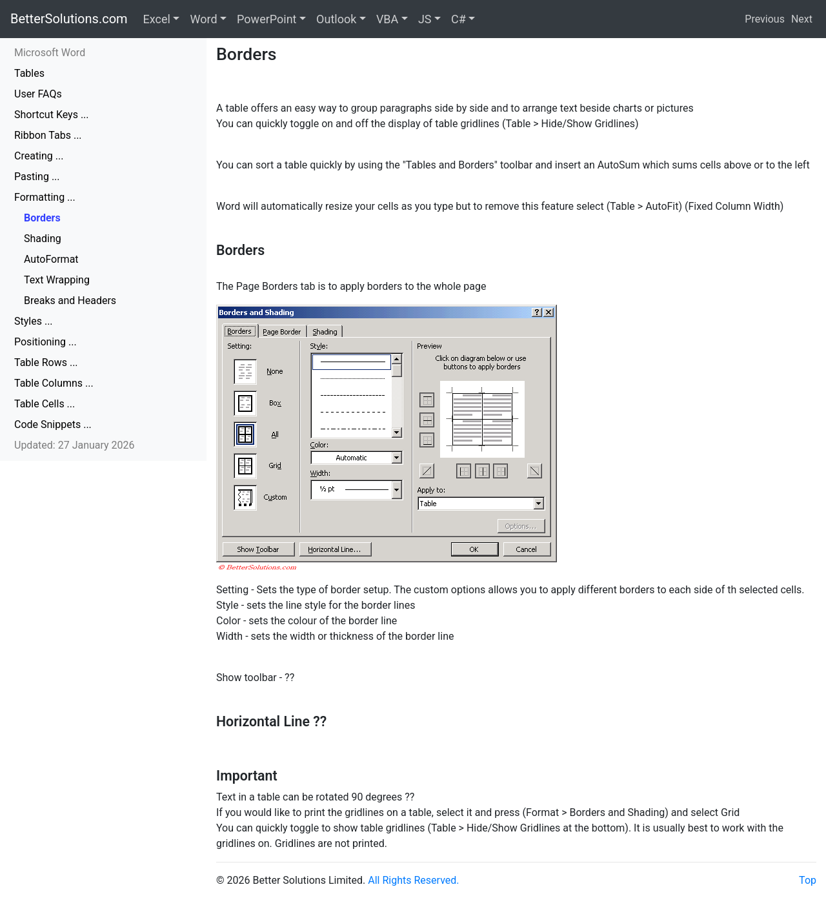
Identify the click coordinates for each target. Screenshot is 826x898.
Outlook (336, 19)
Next (801, 19)
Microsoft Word (49, 52)
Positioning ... (45, 342)
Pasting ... (37, 176)
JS (425, 19)
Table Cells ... (44, 404)
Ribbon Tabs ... (48, 135)
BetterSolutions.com (69, 18)
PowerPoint (266, 19)
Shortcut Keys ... (51, 114)
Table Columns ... (54, 383)
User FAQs (38, 94)
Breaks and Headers (70, 300)
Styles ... (33, 321)
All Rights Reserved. (413, 880)
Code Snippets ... (53, 424)
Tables (29, 73)
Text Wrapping (57, 280)
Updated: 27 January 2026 (74, 445)
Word (203, 19)
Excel (156, 19)
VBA (387, 19)
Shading (42, 238)
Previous (765, 19)
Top (807, 880)
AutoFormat (51, 259)
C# (458, 19)
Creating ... (38, 156)
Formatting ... (45, 197)
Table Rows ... (46, 362)
